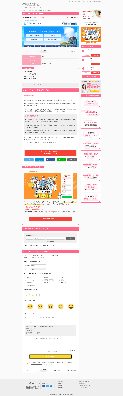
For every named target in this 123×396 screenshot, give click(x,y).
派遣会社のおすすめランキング (33, 10)
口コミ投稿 (57, 51)
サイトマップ (82, 383)
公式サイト (71, 51)
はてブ (40, 161)
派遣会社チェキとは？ (84, 381)
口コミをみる (86, 55)
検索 (71, 239)
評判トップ (29, 51)
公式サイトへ (95, 55)
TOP (24, 10)
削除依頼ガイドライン (63, 387)
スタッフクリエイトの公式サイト (50, 153)
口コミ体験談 (43, 51)
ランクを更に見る (91, 76)
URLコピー (73, 160)
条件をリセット (50, 242)
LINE (62, 160)
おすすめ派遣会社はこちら (50, 219)
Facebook (51, 160)
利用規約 (48, 353)
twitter (29, 160)
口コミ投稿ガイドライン (36, 365)
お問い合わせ (61, 383)
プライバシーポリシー (84, 387)
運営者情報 (60, 381)
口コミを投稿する (51, 357)
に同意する (51, 353)
